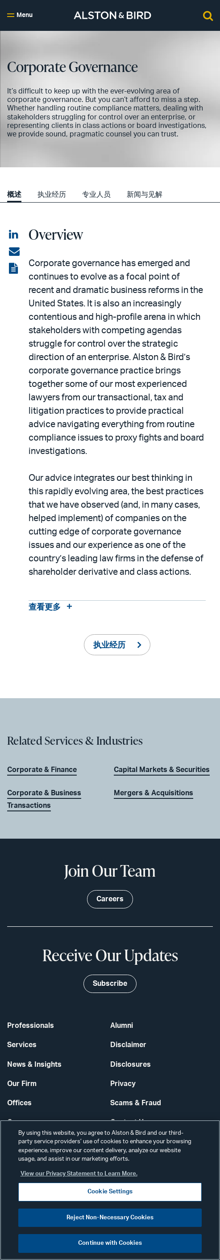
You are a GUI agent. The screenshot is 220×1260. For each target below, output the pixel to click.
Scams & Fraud (135, 1103)
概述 (14, 194)
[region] (110, 1190)
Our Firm (22, 1083)
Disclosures (130, 1064)
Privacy (123, 1083)
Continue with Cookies (110, 1243)
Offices (19, 1103)
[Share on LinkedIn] (14, 234)
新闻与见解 (144, 194)
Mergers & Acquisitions (153, 793)
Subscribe (110, 983)
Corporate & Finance (42, 769)
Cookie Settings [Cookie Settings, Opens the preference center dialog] (110, 1192)
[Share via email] (14, 251)
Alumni (121, 1025)
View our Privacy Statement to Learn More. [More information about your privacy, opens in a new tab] (79, 1174)
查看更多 (45, 607)
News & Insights (34, 1064)
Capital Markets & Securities (162, 769)
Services (22, 1044)
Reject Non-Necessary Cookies (110, 1218)
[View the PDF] (14, 268)
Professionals (30, 1025)
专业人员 (96, 194)
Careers (110, 899)
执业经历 (51, 194)
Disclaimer (128, 1044)
